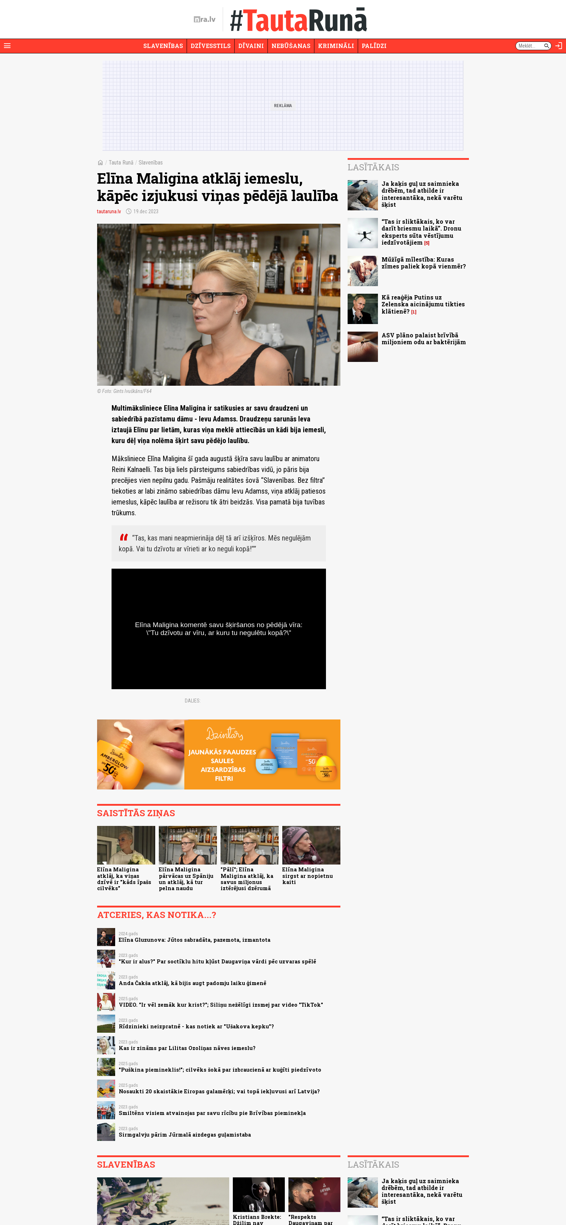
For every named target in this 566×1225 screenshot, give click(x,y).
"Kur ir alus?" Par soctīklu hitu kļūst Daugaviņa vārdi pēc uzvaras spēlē (217, 961)
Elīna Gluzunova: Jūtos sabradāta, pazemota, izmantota (194, 939)
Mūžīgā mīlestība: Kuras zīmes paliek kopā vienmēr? (424, 262)
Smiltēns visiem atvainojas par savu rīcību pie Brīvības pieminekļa (212, 1113)
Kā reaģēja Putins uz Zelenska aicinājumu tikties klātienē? (423, 304)
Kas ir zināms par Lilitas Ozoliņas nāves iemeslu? (187, 1048)
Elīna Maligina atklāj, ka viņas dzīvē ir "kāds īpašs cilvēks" (124, 879)
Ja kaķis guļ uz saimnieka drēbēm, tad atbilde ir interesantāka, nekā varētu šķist (422, 194)
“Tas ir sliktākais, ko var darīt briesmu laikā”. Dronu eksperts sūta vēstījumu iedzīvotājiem (421, 232)
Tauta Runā (121, 162)
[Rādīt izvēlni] (7, 46)
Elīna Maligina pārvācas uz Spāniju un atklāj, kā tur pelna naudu (186, 879)
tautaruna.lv (109, 211)
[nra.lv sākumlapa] (204, 19)
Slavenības (163, 45)
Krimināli (336, 45)
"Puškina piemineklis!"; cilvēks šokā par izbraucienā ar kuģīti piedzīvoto (220, 1069)
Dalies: (193, 701)
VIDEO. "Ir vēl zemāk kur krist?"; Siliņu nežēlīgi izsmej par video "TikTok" (221, 1004)
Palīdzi (374, 45)
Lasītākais (373, 167)
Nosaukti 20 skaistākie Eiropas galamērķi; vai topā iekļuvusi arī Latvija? (219, 1091)
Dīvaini (251, 45)
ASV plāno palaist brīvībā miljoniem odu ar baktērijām (424, 338)
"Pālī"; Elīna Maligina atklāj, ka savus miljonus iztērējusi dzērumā (247, 879)
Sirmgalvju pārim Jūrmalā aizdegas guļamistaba (185, 1134)
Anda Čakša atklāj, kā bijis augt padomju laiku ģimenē (192, 983)
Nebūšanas (290, 45)
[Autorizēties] (559, 46)
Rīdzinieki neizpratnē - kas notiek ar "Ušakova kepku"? (196, 1026)
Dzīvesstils (211, 45)
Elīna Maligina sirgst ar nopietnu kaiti (307, 875)
